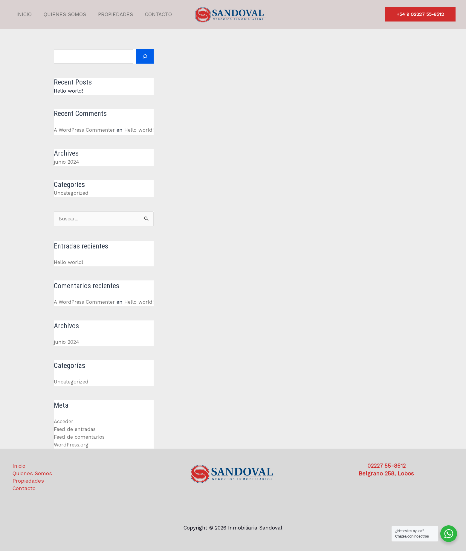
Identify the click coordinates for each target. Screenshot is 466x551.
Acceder (63, 421)
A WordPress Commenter (84, 130)
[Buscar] (145, 56)
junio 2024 (66, 162)
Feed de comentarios (79, 436)
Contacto (152, 14)
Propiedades (111, 14)
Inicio (23, 14)
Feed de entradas (75, 429)
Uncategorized (71, 193)
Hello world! (68, 91)
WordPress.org (71, 444)
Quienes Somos (62, 14)
